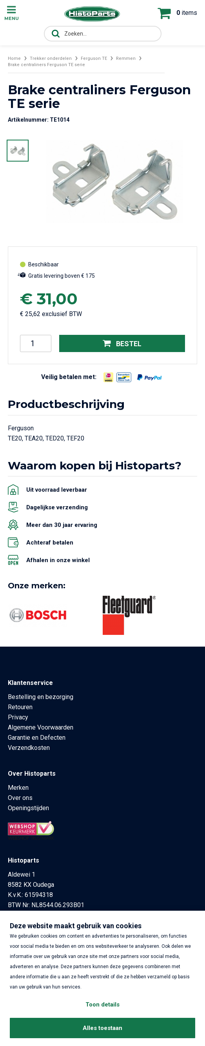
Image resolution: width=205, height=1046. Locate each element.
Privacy (18, 717)
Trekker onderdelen (51, 58)
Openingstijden (28, 808)
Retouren (20, 707)
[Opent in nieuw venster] (108, 377)
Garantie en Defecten (36, 737)
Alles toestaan (102, 1028)
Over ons (20, 798)
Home (14, 58)
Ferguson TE (94, 58)
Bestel (122, 343)
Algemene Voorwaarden (40, 727)
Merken (18, 787)
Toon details (102, 1004)
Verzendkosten (29, 747)
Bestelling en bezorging (40, 697)
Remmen (126, 58)
